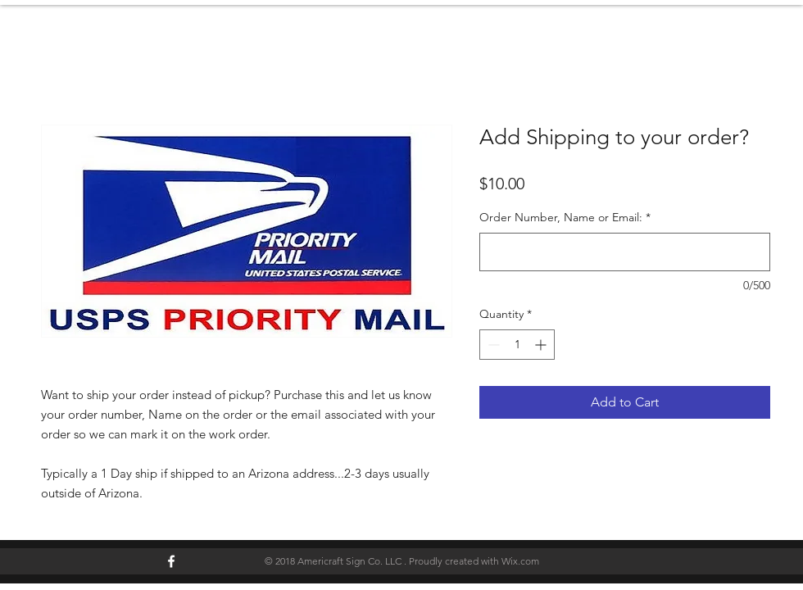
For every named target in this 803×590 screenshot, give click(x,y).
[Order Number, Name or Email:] (624, 252)
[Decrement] (492, 344)
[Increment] (542, 344)
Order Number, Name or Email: (565, 217)
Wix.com (520, 561)
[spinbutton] (517, 344)
